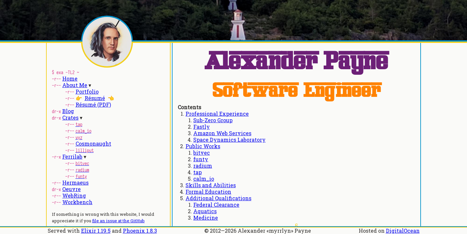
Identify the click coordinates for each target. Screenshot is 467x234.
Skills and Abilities (211, 185)
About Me (74, 85)
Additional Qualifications (218, 198)
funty (200, 159)
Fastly (201, 126)
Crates (70, 117)
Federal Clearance (216, 204)
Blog (68, 111)
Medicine (205, 217)
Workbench (77, 202)
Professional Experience (217, 113)
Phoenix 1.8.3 (140, 230)
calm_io (203, 178)
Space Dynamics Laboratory (229, 139)
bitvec (201, 152)
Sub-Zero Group (213, 120)
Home (70, 78)
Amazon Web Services (222, 133)
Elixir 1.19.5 (96, 230)
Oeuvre (71, 189)
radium (202, 165)
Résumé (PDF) (93, 104)
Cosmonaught (93, 143)
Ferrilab (72, 156)
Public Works (203, 146)
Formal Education (208, 191)
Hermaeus (75, 182)
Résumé (95, 98)
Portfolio (87, 91)
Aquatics (205, 211)
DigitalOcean (403, 230)
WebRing (74, 195)
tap (197, 172)
